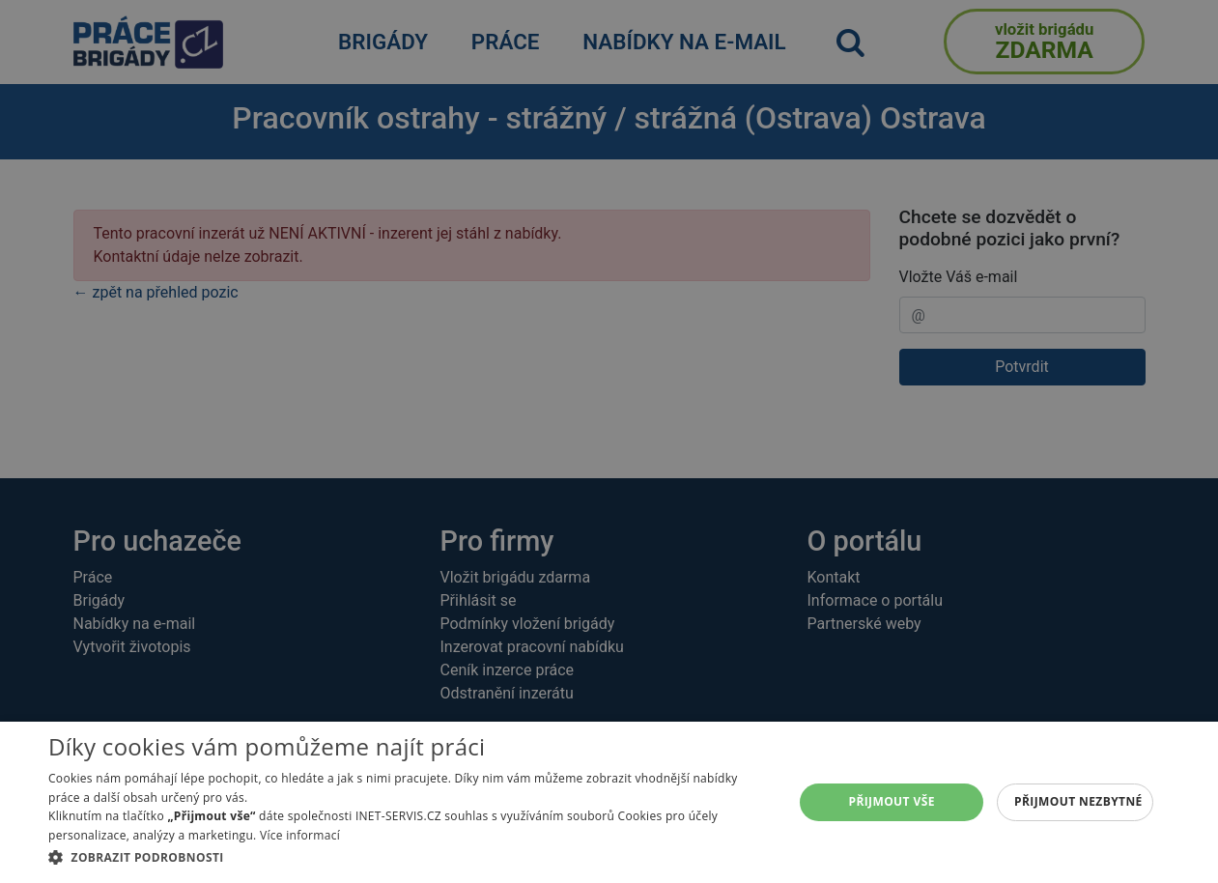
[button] (409, 857)
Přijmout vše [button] (891, 801)
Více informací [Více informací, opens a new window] (300, 835)
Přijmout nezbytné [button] (1078, 801)
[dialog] (609, 802)
